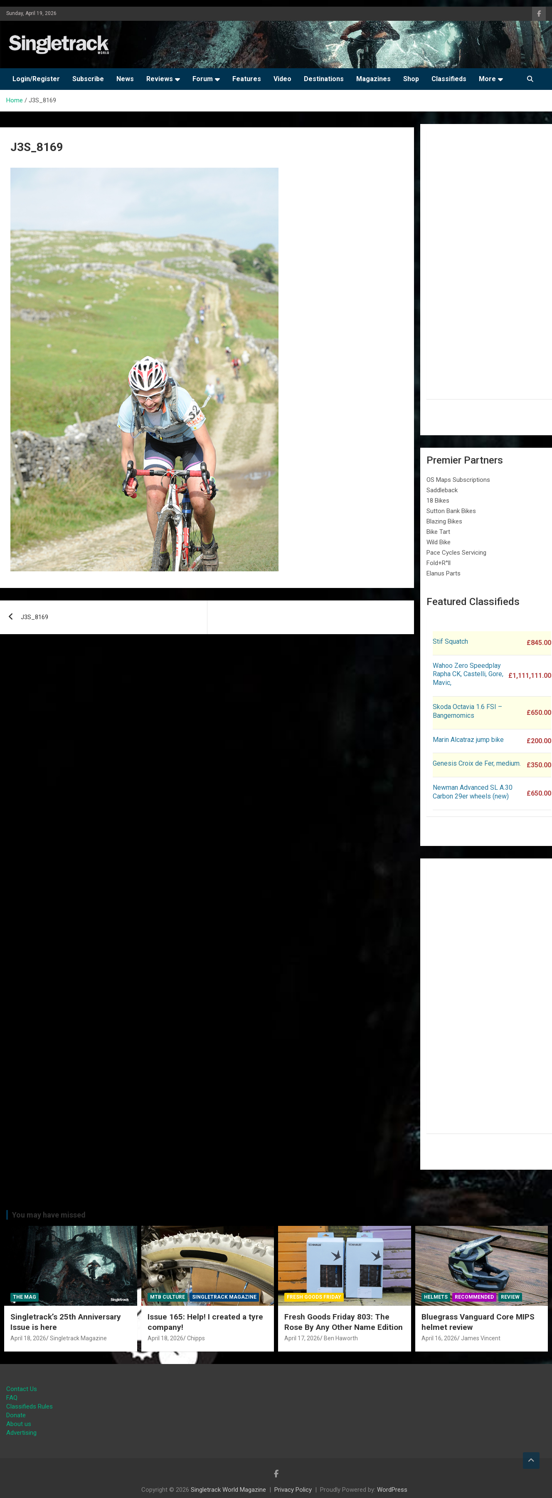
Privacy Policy (293, 1489)
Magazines (373, 79)
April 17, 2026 (302, 1338)
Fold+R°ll (438, 563)
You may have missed (49, 1214)
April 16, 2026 (439, 1338)
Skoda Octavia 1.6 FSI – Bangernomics (467, 711)
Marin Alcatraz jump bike (468, 740)
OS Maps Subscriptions (458, 480)
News (125, 79)
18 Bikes (437, 500)
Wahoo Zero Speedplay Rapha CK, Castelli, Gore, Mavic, (468, 674)
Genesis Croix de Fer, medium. (477, 763)
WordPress (392, 1489)
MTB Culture (167, 1297)
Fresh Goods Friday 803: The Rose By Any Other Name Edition (343, 1322)
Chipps (196, 1338)
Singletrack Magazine (78, 1338)
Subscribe (88, 79)
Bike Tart (438, 532)
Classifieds (448, 79)
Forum (202, 79)
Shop (411, 79)
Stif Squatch (450, 641)
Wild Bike (438, 542)
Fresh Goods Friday (314, 1297)
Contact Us (21, 1389)
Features (246, 79)
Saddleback (442, 490)
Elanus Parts (443, 573)
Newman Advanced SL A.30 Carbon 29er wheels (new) (473, 792)
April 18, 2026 (28, 1338)
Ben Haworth (341, 1338)
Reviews (159, 79)
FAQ (11, 1397)
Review (510, 1297)
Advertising (21, 1432)
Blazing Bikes (444, 521)
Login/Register (36, 79)
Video (282, 79)
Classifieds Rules (29, 1406)
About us (18, 1424)
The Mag (24, 1297)
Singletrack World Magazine (228, 1489)
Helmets (436, 1297)
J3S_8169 (34, 617)
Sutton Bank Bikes (451, 511)
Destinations (324, 79)
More (487, 79)
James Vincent (480, 1338)
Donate (16, 1415)
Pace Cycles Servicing (456, 552)
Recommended (474, 1297)
